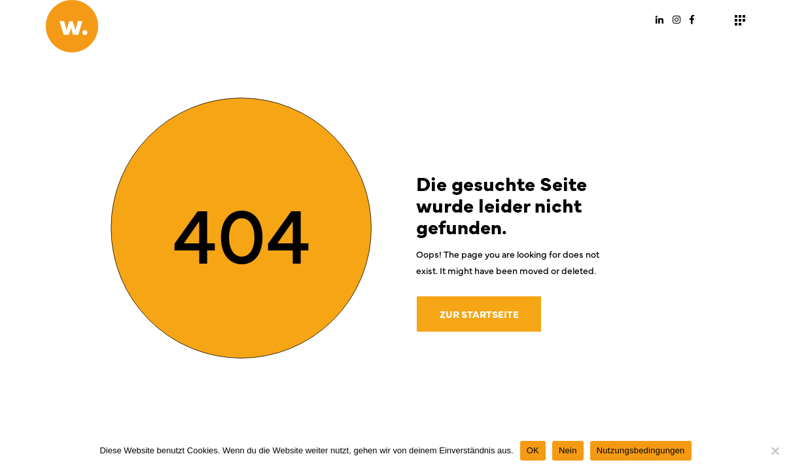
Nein (568, 450)
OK (533, 450)
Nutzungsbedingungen (641, 450)
